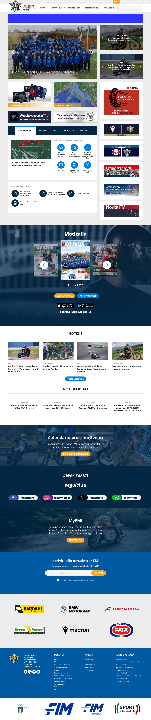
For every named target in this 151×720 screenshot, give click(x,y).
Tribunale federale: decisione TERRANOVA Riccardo (23, 406)
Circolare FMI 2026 (82, 193)
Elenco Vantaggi (121, 673)
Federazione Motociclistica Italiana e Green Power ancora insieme (91, 369)
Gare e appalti (59, 684)
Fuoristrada (48, 363)
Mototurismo (56, 8)
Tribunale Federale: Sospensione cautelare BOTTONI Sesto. (58, 406)
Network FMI (135, 2)
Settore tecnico (91, 8)
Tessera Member (121, 659)
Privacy (56, 689)
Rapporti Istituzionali (61, 673)
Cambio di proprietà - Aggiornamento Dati (87, 155)
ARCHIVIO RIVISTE (88, 296)
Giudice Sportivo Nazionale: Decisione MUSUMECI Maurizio (92, 406)
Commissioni (62, 2)
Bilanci (56, 670)
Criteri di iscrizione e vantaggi (61, 154)
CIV (121, 63)
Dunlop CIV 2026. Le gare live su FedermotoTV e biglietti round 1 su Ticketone (121, 67)
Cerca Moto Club (121, 678)
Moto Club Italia (121, 664)
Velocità (87, 662)
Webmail (147, 2)
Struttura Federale (60, 667)
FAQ (109, 2)
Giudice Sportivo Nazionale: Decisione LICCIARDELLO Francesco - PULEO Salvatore (127, 408)
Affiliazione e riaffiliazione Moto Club (128, 676)
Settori (51, 2)
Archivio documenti (122, 681)
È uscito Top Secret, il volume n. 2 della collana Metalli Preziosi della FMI (29, 164)
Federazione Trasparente (63, 678)
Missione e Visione (60, 662)
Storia (56, 659)
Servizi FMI (101, 2)
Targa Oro (61, 170)
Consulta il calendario (75, 454)
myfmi (116, 2)
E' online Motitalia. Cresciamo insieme (43, 72)
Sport (42, 8)
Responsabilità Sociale (62, 676)
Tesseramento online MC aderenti (127, 662)
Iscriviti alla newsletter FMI (75, 560)
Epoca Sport (122, 35)
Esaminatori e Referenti (74, 171)
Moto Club (92, 2)
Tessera (42, 130)
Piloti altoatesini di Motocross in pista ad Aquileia (58, 367)
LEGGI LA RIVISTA (65, 296)
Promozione (73, 8)
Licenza (55, 130)
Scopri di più (75, 540)
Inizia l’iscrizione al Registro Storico (74, 154)
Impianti (84, 130)
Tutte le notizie (75, 379)
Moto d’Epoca (90, 664)
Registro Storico (25, 130)
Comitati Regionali (77, 2)
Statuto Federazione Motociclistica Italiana (56, 193)
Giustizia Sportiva (60, 681)
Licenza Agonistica (122, 670)
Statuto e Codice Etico (62, 664)
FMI (44, 2)
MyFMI (75, 520)
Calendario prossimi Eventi (75, 437)
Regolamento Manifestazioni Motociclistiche (25, 193)
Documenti (125, 2)
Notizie (56, 687)
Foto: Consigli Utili (87, 171)
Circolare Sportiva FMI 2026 (28, 203)
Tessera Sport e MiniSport (125, 667)
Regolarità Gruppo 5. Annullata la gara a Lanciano (121, 39)
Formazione (109, 8)
